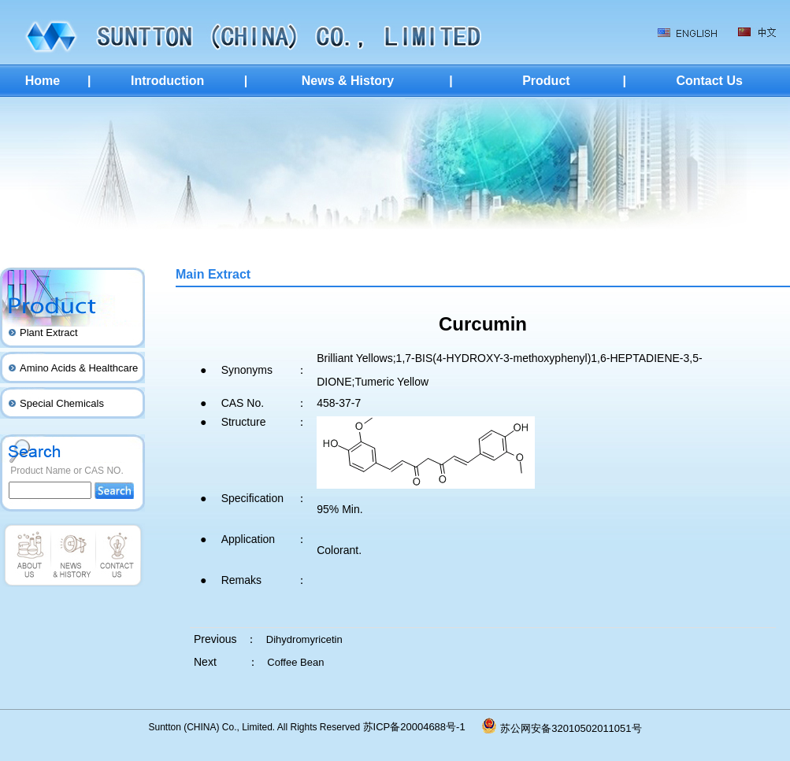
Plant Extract (49, 332)
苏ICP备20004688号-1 (423, 727)
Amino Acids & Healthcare (79, 368)
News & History (348, 80)
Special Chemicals (62, 403)
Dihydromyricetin (304, 639)
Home (42, 80)
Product (545, 80)
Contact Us (709, 80)
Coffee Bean (295, 662)
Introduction (167, 80)
